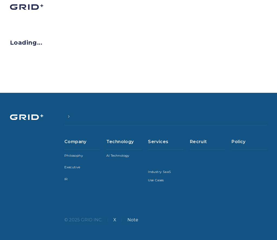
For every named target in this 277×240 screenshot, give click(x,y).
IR (66, 179)
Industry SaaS (159, 172)
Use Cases (156, 180)
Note (132, 219)
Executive (72, 167)
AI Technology (118, 155)
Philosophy (73, 155)
